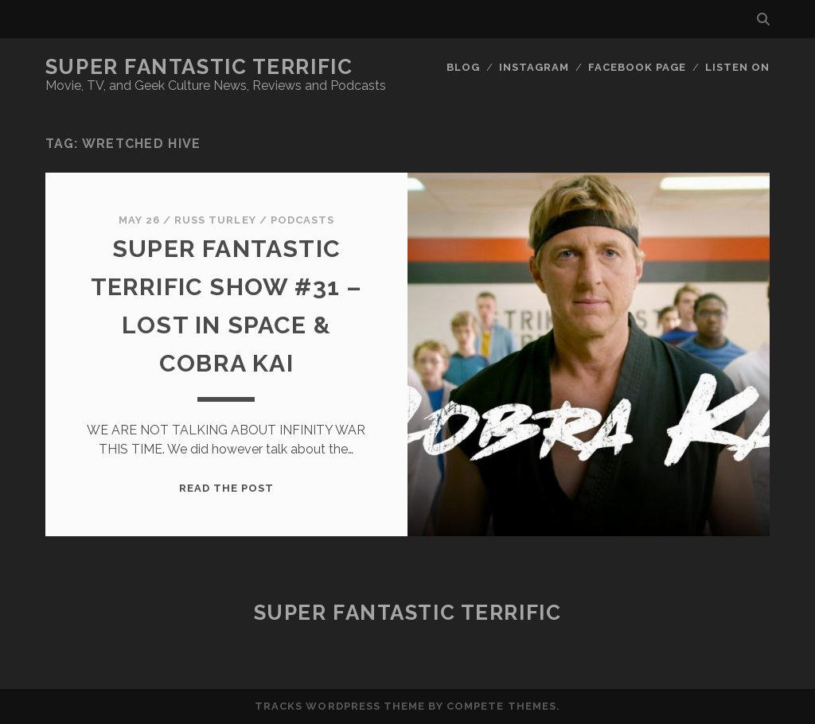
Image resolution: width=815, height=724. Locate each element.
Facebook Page (637, 67)
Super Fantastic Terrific (199, 67)
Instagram (534, 67)
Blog (463, 67)
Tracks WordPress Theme (340, 706)
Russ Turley (214, 220)
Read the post (227, 488)
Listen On (737, 67)
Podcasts (302, 220)
